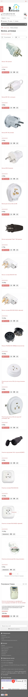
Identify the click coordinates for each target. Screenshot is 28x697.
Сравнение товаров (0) (6, 34)
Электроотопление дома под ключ (9, 640)
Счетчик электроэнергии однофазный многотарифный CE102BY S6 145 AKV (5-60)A (14, 602)
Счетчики (3, 653)
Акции (10, 21)
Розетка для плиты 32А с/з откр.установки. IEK (13, 382)
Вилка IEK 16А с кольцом (8, 97)
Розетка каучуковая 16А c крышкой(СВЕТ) (13, 452)
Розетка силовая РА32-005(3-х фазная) (12, 523)
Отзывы (15, 21)
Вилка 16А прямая (7, 61)
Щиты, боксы (4, 650)
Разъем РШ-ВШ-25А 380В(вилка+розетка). (13, 345)
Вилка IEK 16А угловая (8, 132)
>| (17, 573)
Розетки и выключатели (7, 647)
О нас (2, 638)
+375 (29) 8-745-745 (13, 665)
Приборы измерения (6, 655)
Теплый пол (4, 652)
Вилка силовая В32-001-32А (9, 274)
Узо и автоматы (5, 648)
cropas (5, 691)
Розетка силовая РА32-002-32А (10, 488)
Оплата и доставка (5, 637)
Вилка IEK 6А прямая (7, 168)
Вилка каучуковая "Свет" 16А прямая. (12, 239)
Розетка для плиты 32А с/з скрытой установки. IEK (11, 417)
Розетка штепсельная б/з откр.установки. (13, 559)
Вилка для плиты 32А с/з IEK (9, 203)
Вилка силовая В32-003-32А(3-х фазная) (12, 310)
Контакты (4, 21)
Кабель (3, 645)
